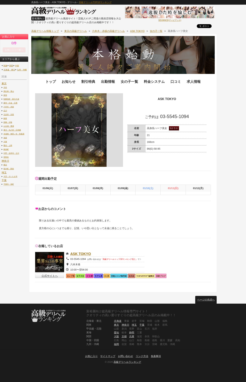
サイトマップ (107, 356)
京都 (124, 336)
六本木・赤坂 (8, 107)
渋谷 (5, 87)
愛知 (116, 332)
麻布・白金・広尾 (10, 103)
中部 (17, 66)
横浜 (5, 165)
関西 (11, 66)
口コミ (176, 82)
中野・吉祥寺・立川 (11, 153)
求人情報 (194, 82)
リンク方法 (142, 356)
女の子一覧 (129, 82)
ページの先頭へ (206, 299)
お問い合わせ (125, 356)
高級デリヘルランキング (127, 362)
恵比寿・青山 (8, 91)
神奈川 (5, 160)
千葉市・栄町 (8, 184)
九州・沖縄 (22, 70)
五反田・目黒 (8, 114)
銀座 (5, 118)
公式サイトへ (50, 275)
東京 (4, 83)
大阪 (116, 336)
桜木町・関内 (8, 169)
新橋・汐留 (7, 122)
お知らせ (68, 82)
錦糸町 (6, 149)
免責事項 (156, 356)
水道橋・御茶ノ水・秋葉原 (13, 134)
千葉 (4, 180)
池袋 (5, 138)
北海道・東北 (9, 70)
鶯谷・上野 (7, 145)
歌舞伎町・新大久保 (11, 99)
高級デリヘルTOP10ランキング (95, 2)
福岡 (116, 344)
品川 (5, 111)
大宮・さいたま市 (10, 176)
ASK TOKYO (80, 254)
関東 (5, 66)
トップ (50, 82)
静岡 (131, 332)
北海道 (117, 320)
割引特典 (88, 82)
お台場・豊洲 (8, 126)
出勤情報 (108, 82)
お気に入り (91, 356)
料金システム (154, 82)
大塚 (5, 141)
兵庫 (131, 336)
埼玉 (4, 172)
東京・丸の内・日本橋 (12, 130)
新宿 (5, 95)
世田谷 (6, 157)
